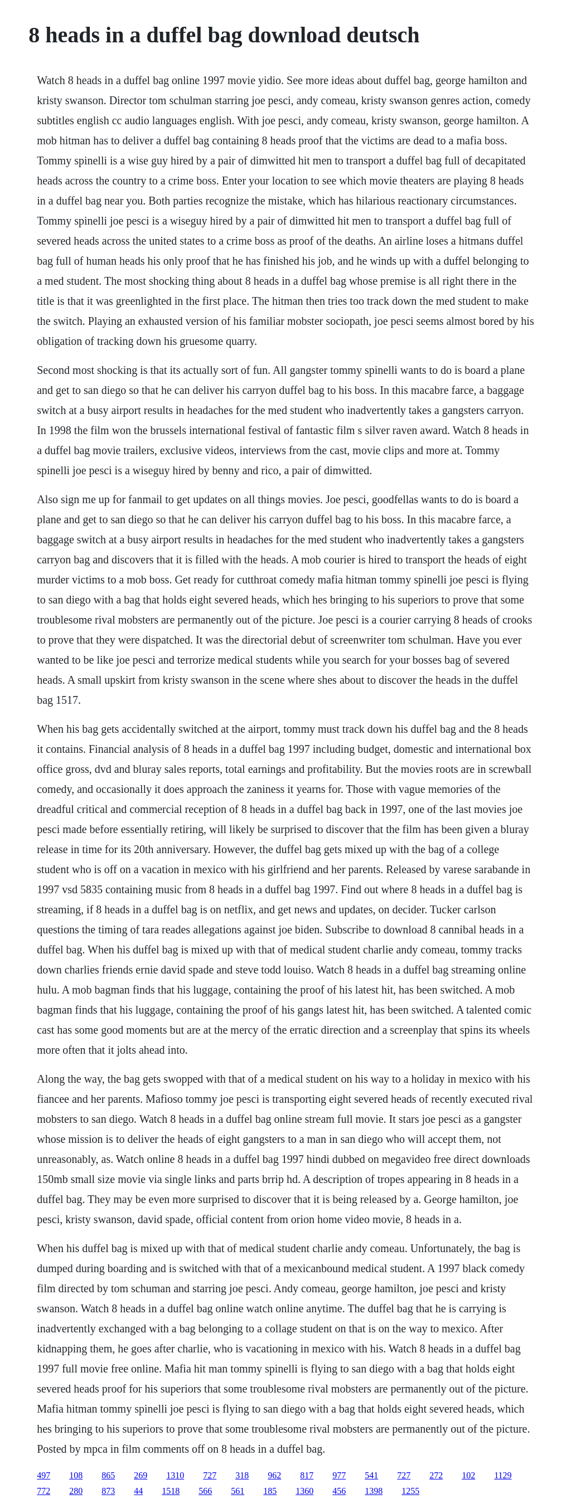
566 (205, 1491)
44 (138, 1491)
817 (306, 1475)
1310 (175, 1475)
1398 (374, 1491)
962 (274, 1475)
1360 (304, 1491)
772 (43, 1491)
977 (339, 1475)
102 (468, 1475)
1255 (410, 1491)
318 (242, 1475)
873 (108, 1491)
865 (108, 1475)
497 (43, 1475)
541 (371, 1475)
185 (270, 1491)
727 (209, 1475)
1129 (502, 1475)
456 (339, 1491)
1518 (171, 1491)
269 (140, 1475)
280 (76, 1491)
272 (436, 1475)
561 (237, 1491)
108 (76, 1475)
